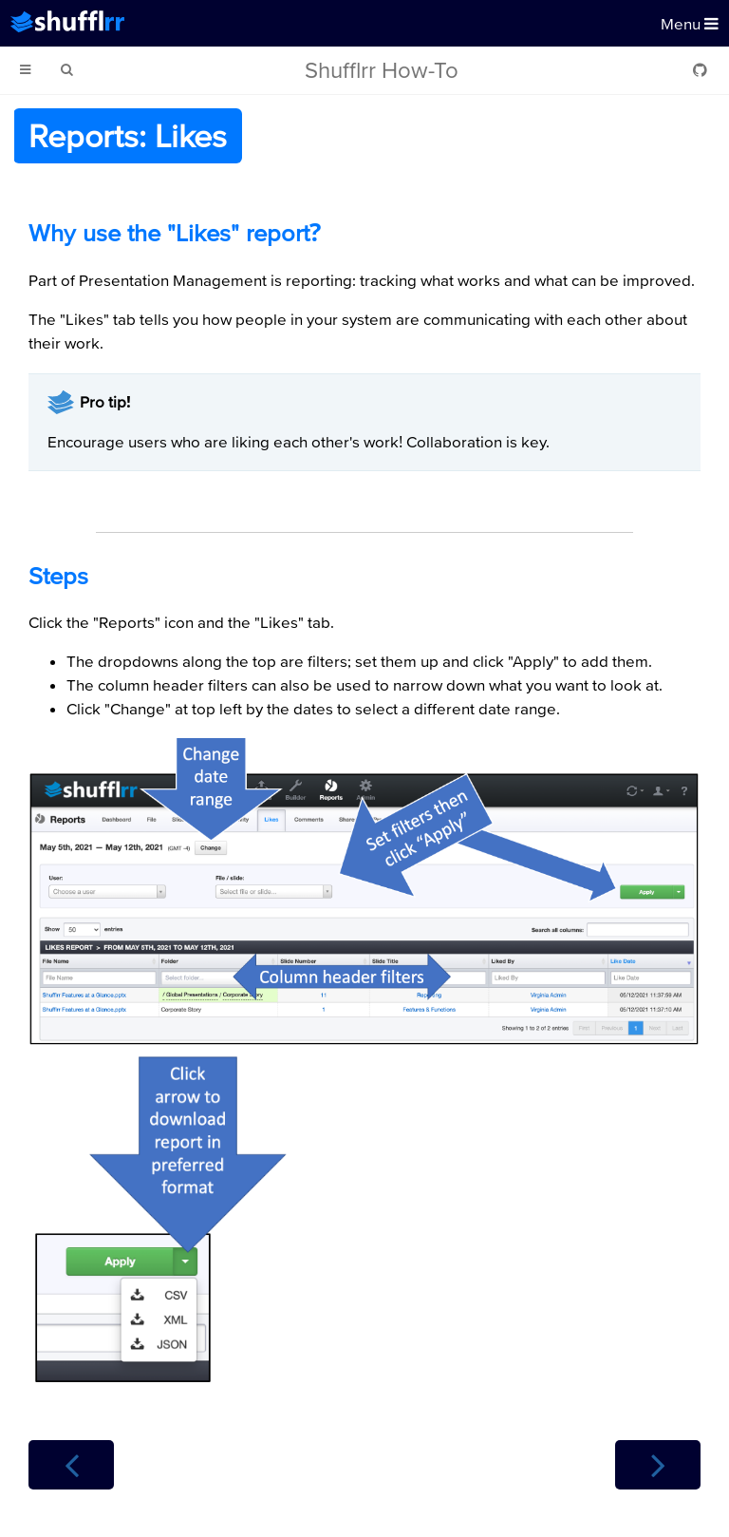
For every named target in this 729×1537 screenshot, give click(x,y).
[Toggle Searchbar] (66, 70)
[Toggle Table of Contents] (25, 70)
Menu (690, 23)
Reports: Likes (127, 136)
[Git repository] (700, 70)
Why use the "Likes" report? (174, 232)
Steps (58, 575)
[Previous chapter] (71, 1465)
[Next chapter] (658, 1465)
